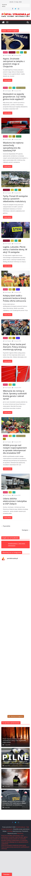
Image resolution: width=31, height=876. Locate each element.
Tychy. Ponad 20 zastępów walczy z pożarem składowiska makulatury (15, 199)
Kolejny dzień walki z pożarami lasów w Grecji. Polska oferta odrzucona (14, 298)
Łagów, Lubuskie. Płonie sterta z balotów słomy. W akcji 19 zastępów (15, 249)
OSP (21, 52)
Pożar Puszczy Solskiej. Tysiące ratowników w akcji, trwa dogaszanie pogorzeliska (14, 740)
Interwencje (12, 52)
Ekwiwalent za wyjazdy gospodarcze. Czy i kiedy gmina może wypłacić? (14, 96)
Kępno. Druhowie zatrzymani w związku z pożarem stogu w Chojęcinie (14, 62)
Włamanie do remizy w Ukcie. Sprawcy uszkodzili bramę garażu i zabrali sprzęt (15, 394)
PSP (25, 52)
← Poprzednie (5, 526)
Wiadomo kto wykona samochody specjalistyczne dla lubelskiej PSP (13, 146)
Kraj (18, 52)
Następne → (26, 530)
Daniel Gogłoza (7, 55)
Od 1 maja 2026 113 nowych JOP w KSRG (15, 784)
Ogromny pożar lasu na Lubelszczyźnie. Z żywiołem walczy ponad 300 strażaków (15, 762)
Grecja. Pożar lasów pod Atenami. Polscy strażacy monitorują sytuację (14, 347)
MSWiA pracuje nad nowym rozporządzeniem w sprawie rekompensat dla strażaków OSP (15, 449)
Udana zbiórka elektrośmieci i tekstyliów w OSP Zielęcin (15, 501)
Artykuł (5, 52)
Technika (19, 136)
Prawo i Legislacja (21, 87)
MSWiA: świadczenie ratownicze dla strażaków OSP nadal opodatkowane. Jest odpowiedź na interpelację (14, 803)
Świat (18, 289)
